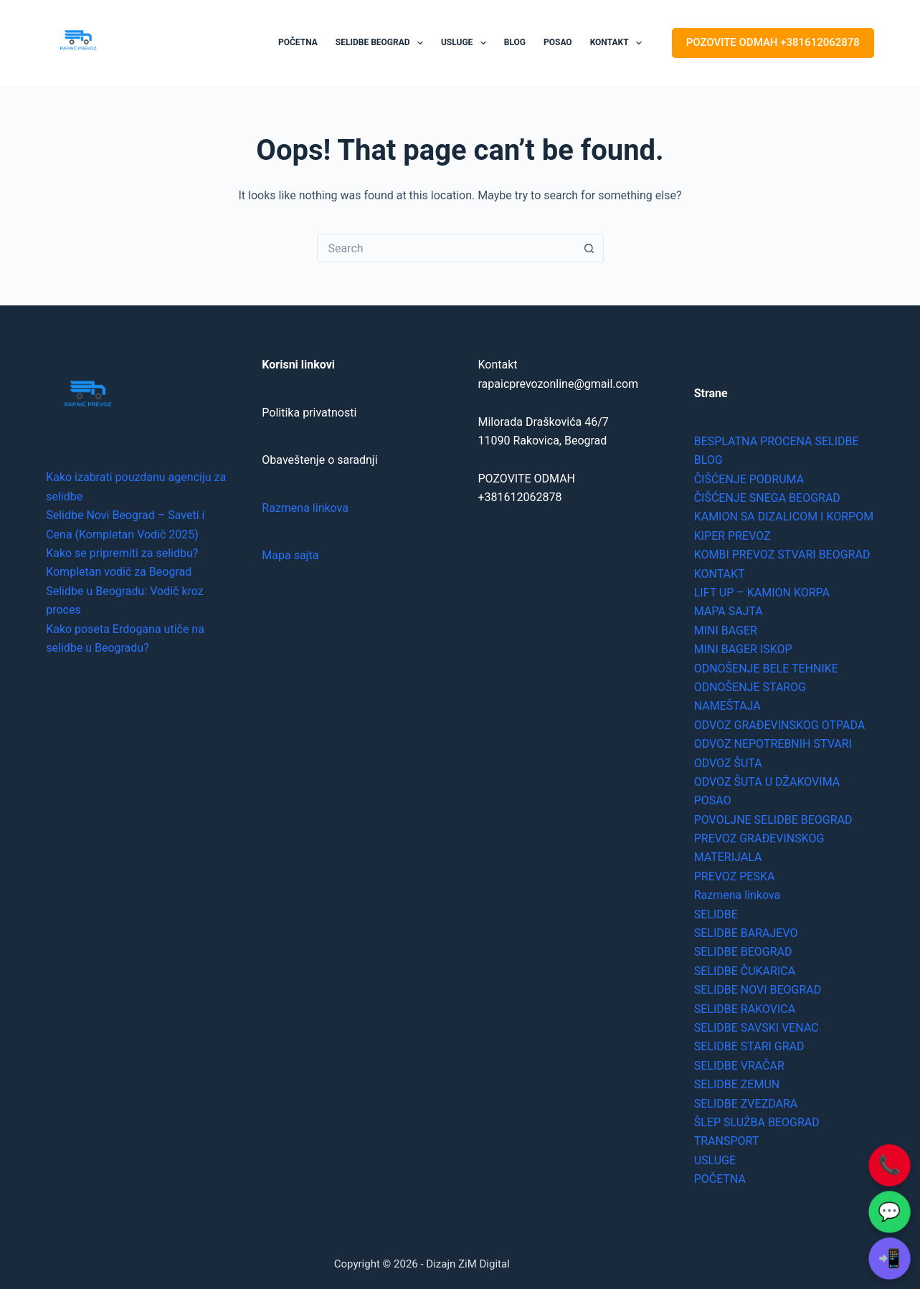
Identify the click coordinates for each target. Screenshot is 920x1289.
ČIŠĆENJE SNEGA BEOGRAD (767, 498)
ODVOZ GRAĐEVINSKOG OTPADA (780, 725)
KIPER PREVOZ (732, 536)
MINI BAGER (725, 630)
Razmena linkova (305, 508)
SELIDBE (716, 914)
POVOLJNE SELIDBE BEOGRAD (773, 820)
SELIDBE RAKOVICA (744, 1009)
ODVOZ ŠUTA (728, 763)
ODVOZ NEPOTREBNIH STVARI (773, 744)
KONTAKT (619, 43)
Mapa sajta (290, 555)
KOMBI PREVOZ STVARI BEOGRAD (782, 554)
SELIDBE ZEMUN (737, 1084)
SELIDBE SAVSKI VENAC (756, 1027)
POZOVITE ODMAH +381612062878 (773, 42)
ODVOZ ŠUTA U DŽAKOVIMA (767, 782)
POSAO (558, 42)
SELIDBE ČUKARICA (744, 971)
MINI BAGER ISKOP (743, 649)
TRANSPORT (726, 1141)
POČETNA (298, 42)
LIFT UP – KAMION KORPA (762, 592)
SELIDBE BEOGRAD (382, 43)
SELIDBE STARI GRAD (749, 1046)
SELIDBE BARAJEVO (746, 933)
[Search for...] (446, 248)
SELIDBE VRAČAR (739, 1065)
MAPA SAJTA (728, 611)
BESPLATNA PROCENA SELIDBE (776, 441)
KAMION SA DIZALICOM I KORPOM (783, 516)
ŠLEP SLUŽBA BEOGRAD (757, 1122)
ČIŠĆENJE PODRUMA (749, 479)
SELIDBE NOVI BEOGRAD (758, 990)
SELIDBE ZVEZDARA (746, 1103)
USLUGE (466, 43)
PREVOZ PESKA (734, 876)
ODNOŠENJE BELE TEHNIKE (766, 668)
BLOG (515, 42)
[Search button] (589, 248)
